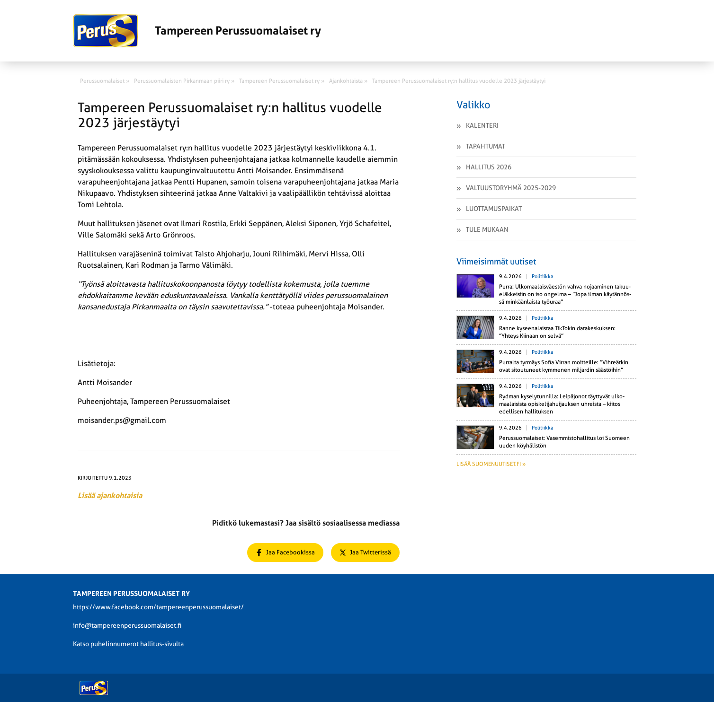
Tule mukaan (487, 229)
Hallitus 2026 (488, 167)
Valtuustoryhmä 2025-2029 (511, 188)
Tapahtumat (485, 146)
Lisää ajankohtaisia (110, 495)
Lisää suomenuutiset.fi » (491, 464)
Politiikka (542, 276)
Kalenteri (482, 125)
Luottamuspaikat (494, 208)
